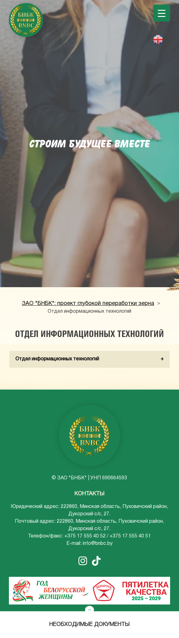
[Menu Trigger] (161, 13)
